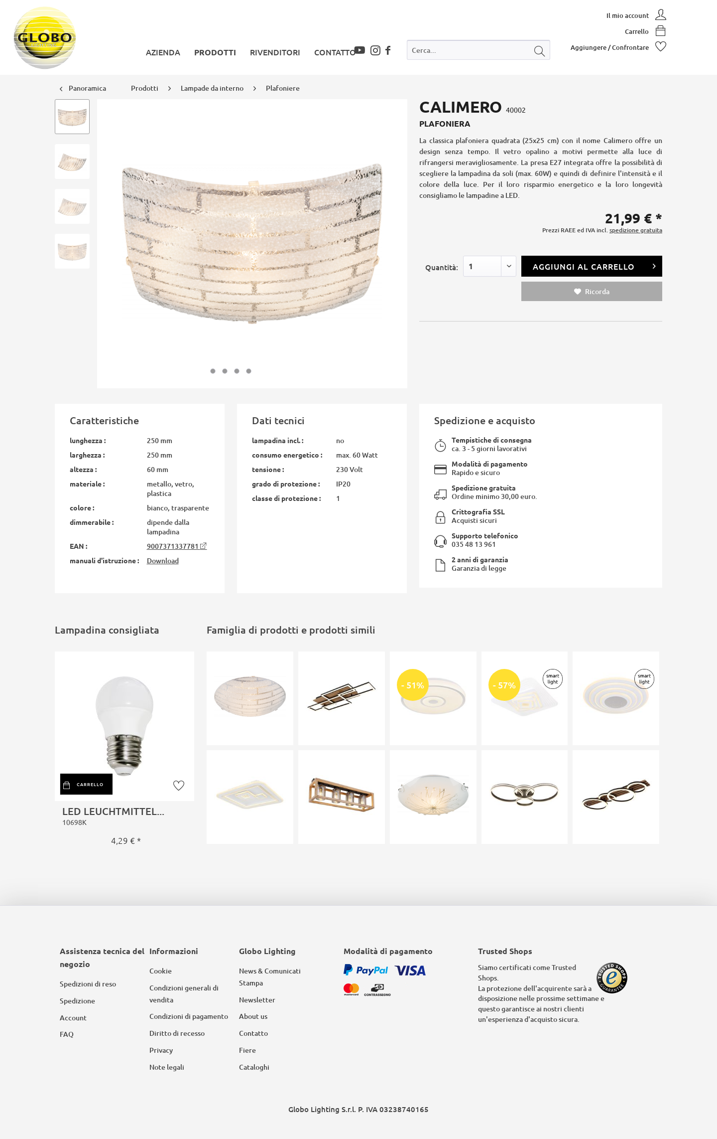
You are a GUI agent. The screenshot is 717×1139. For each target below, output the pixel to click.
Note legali (166, 1067)
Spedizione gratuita (484, 487)
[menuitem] (478, 52)
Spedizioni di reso (88, 983)
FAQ (67, 1034)
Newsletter (257, 999)
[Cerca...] (478, 50)
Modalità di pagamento (490, 463)
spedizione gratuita (635, 230)
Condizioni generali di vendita (184, 993)
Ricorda (591, 291)
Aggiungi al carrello (594, 265)
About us (253, 1016)
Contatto (253, 1033)
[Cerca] (539, 50)
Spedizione (77, 1000)
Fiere (247, 1050)
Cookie (160, 971)
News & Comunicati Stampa (270, 976)
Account (73, 1017)
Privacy (161, 1050)
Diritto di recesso (177, 1033)
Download (163, 560)
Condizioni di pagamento (188, 1016)
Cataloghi (254, 1067)
